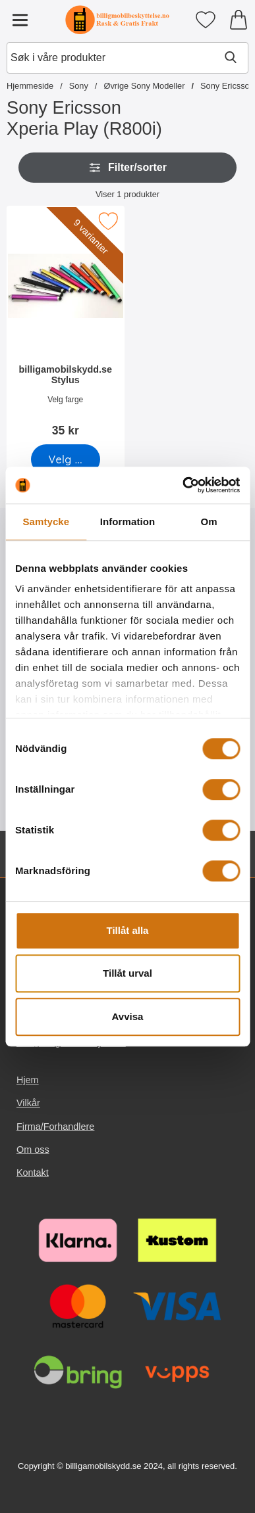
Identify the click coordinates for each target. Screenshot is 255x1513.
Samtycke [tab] (45, 521)
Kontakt (32, 1172)
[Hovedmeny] (20, 19)
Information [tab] (128, 521)
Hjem (27, 1080)
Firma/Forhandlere (55, 1126)
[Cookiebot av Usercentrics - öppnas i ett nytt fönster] (183, 485)
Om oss (32, 1149)
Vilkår (28, 1103)
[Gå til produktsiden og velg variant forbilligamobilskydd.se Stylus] (65, 459)
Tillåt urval (127, 973)
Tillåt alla (128, 930)
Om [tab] (209, 521)
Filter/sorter (127, 167)
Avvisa (128, 1016)
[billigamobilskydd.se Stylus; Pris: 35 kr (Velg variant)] (65, 325)
